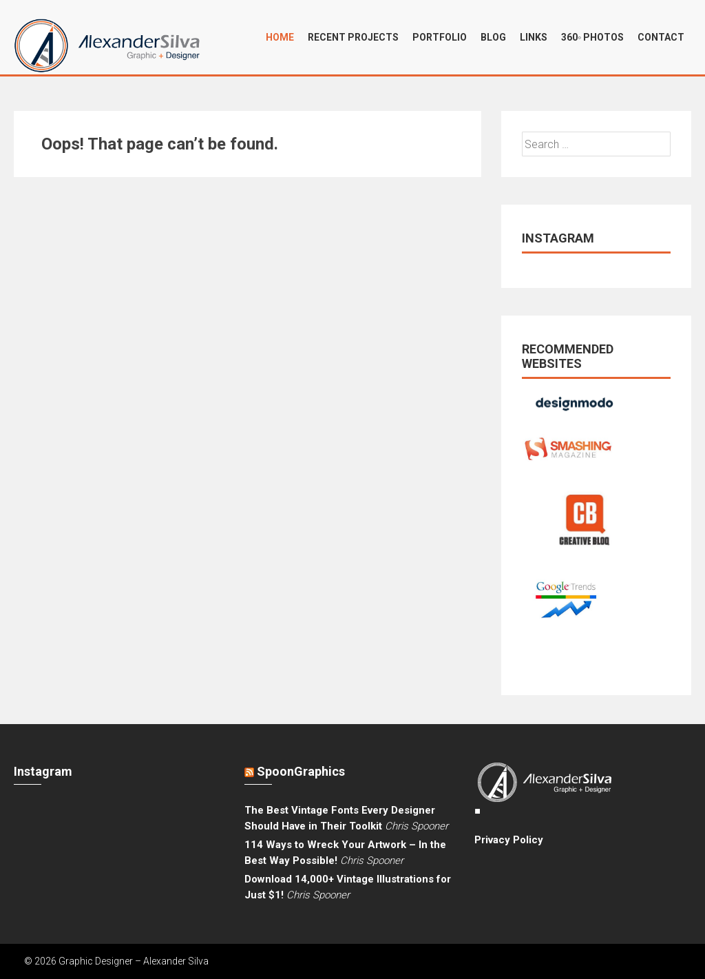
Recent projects (353, 37)
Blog (493, 37)
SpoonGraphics (301, 771)
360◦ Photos (592, 37)
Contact (661, 37)
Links (533, 37)
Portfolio (439, 37)
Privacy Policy (508, 840)
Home (280, 37)
